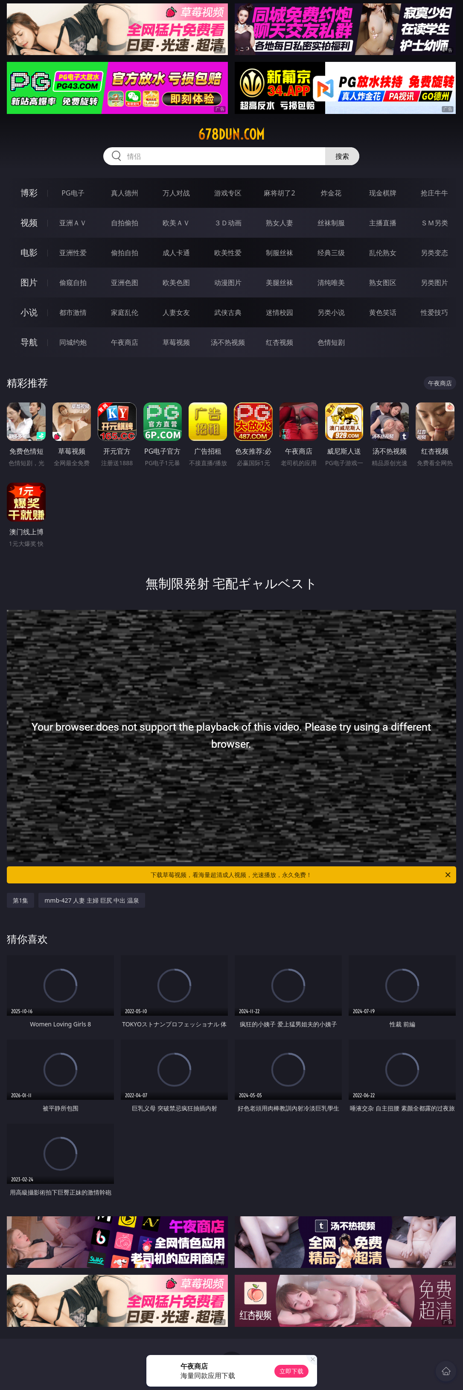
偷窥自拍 (73, 282)
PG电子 (72, 193)
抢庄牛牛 (434, 193)
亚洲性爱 (73, 252)
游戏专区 (228, 193)
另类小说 (331, 312)
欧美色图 (176, 282)
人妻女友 (176, 312)
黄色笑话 (382, 312)
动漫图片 (228, 282)
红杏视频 (279, 342)
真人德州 (124, 193)
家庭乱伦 (124, 312)
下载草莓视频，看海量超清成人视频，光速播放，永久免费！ (301, 875)
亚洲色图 (124, 282)
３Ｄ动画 (228, 222)
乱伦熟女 (382, 252)
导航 (29, 342)
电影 (29, 252)
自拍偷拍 (124, 222)
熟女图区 (382, 282)
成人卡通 (176, 252)
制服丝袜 (279, 252)
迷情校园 (279, 312)
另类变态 (434, 252)
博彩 (29, 192)
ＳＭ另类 (434, 222)
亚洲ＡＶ (73, 222)
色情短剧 (331, 342)
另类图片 (434, 282)
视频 (29, 222)
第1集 (20, 900)
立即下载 (291, 1371)
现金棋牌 (382, 193)
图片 (29, 282)
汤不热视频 (228, 342)
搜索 (342, 156)
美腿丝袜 (279, 282)
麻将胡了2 (279, 193)
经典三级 (331, 252)
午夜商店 (124, 342)
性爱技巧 (434, 312)
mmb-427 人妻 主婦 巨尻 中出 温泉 (91, 900)
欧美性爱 (228, 252)
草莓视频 (176, 342)
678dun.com (231, 134)
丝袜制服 (331, 222)
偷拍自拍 (124, 252)
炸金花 (331, 193)
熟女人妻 (279, 222)
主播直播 (382, 222)
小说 (29, 312)
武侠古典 (228, 312)
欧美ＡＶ (176, 222)
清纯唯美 (331, 282)
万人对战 (176, 193)
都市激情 (73, 312)
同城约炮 (73, 342)
